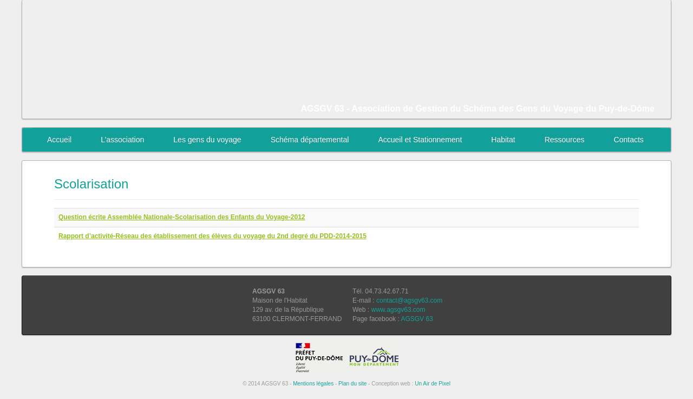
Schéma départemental (310, 139)
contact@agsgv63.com (409, 300)
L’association (122, 139)
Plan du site (352, 384)
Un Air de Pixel (432, 384)
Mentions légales (313, 384)
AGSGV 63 (417, 319)
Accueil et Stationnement (420, 139)
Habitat (503, 139)
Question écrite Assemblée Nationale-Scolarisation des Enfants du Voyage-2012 (181, 217)
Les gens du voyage (207, 139)
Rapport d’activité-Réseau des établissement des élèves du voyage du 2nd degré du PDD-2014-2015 (212, 236)
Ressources (565, 139)
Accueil (59, 139)
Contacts (629, 139)
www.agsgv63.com (398, 309)
